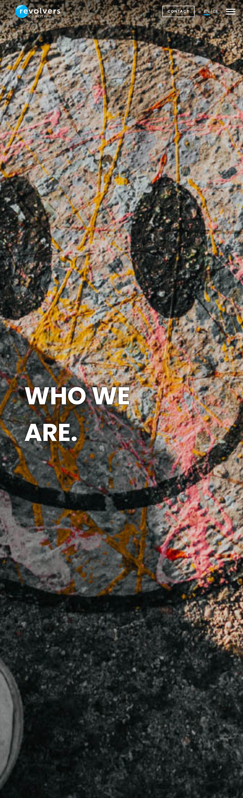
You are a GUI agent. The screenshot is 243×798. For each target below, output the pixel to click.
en (206, 11)
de (215, 11)
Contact (178, 11)
